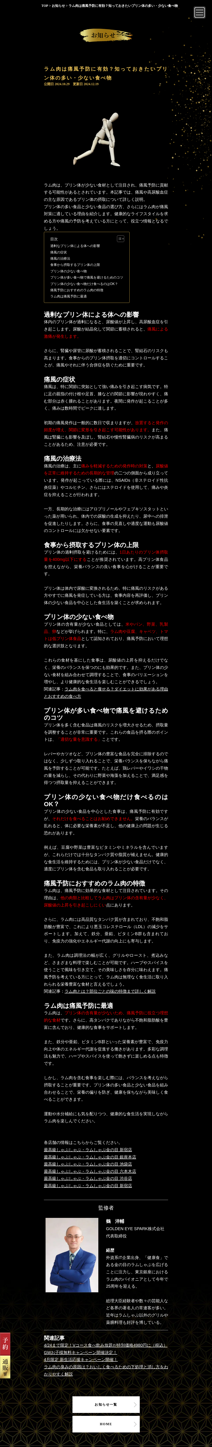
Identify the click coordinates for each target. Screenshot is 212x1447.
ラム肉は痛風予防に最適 (68, 296)
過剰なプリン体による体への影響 (75, 246)
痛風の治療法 (60, 258)
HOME (106, 1424)
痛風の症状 (58, 252)
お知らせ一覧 (106, 1404)
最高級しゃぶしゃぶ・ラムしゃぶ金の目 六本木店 (90, 1171)
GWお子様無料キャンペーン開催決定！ (80, 1352)
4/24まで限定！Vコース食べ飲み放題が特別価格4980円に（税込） (105, 1345)
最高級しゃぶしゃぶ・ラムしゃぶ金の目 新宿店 (88, 1149)
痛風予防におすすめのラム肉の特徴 (76, 290)
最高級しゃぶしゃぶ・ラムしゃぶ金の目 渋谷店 (88, 1178)
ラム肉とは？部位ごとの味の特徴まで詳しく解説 (110, 991)
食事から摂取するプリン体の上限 (75, 265)
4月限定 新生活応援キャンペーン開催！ (81, 1359)
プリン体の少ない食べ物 (68, 271)
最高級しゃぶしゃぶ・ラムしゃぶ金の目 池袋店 (88, 1164)
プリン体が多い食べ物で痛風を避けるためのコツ (86, 277)
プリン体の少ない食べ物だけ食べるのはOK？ (84, 284)
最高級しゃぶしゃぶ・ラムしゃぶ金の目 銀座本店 (90, 1157)
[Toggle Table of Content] (118, 238)
